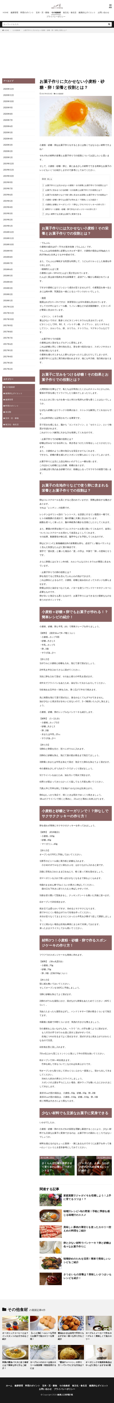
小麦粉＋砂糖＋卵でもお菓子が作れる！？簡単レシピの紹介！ (70, 199)
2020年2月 (8, 151)
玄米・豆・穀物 (42, 12)
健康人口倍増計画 (65, 1394)
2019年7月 (8, 188)
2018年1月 (8, 300)
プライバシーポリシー (55, 16)
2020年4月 (8, 138)
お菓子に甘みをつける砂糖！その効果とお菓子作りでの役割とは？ (72, 190)
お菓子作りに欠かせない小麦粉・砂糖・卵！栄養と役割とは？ (45, 30)
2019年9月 (8, 182)
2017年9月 (8, 325)
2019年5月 (8, 201)
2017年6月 (8, 344)
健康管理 (14, 12)
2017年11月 (8, 313)
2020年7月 (8, 120)
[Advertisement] (57, 55)
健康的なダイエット (87, 12)
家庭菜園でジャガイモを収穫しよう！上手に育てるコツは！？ (87, 1197)
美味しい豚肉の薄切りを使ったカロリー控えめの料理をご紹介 (87, 1229)
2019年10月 (8, 176)
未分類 (8, 412)
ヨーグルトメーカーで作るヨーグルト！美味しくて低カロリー (99, 1336)
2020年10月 (8, 101)
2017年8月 (8, 331)
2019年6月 (8, 195)
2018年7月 (8, 263)
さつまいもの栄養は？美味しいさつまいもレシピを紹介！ (87, 1276)
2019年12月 (8, 163)
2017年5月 (8, 350)
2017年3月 (8, 363)
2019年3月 (8, 213)
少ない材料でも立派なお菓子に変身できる (61, 214)
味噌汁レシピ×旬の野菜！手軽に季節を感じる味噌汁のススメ (86, 1213)
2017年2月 (8, 369)
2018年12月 (8, 232)
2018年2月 (8, 294)
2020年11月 (8, 95)
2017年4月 (8, 356)
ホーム (9, 1385)
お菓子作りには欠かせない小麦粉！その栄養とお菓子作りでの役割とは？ (75, 185)
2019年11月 (8, 170)
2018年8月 (8, 257)
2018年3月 (8, 288)
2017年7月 (8, 338)
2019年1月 (8, 226)
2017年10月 (8, 319)
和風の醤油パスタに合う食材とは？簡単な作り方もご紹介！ (15, 1365)
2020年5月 (8, 132)
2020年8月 (8, 114)
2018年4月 (8, 282)
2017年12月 (8, 307)
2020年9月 (8, 107)
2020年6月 (8, 126)
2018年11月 (8, 238)
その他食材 (56, 12)
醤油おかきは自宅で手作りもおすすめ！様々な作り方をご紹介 (71, 1336)
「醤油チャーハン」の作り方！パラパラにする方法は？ (71, 1363)
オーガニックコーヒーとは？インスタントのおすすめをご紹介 (15, 1336)
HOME (5, 12)
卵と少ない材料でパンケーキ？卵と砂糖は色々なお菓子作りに (87, 1244)
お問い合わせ (103, 12)
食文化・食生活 (69, 12)
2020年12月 (8, 89)
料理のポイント (27, 12)
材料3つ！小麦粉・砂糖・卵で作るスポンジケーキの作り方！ (70, 209)
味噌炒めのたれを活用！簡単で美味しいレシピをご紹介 (87, 1260)
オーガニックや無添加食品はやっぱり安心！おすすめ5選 (99, 1363)
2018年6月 (8, 269)
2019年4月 (8, 207)
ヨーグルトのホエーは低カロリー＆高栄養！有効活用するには (43, 1365)
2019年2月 (8, 219)
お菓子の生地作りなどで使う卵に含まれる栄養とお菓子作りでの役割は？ (75, 195)
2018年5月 (8, 275)
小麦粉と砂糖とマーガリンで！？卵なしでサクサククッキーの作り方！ (74, 204)
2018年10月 (8, 244)
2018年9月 (8, 251)
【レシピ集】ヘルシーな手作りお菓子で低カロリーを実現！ (43, 1336)
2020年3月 (8, 145)
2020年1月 (8, 157)
